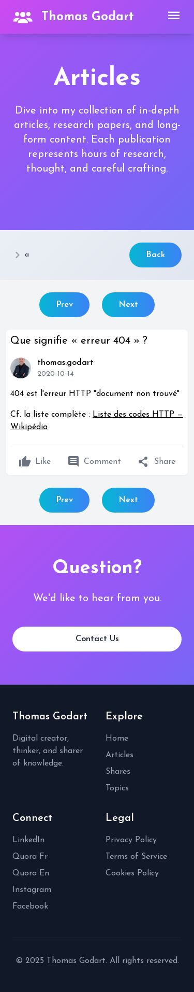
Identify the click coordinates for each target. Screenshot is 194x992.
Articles (119, 755)
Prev (64, 305)
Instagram (31, 890)
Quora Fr (30, 857)
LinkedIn (28, 840)
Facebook (30, 906)
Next (128, 305)
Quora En (30, 873)
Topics (117, 788)
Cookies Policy (132, 873)
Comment (94, 462)
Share (156, 462)
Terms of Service (136, 857)
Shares (118, 772)
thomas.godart (65, 363)
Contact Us (97, 639)
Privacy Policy (131, 840)
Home (117, 738)
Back (155, 255)
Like (35, 462)
